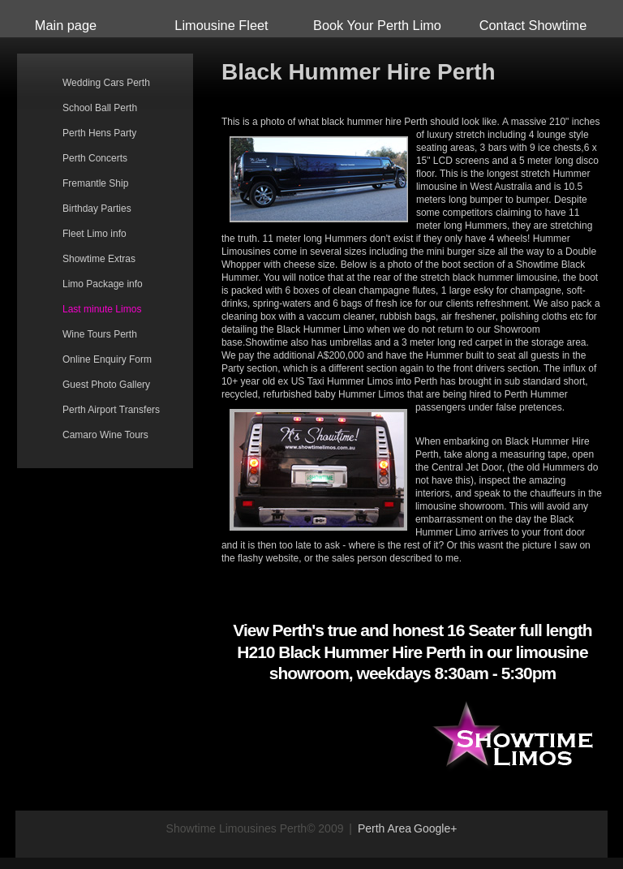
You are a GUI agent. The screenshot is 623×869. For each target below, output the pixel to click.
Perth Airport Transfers (111, 409)
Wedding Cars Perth (106, 82)
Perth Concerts (94, 158)
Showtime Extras (98, 259)
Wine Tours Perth (99, 334)
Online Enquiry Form (107, 359)
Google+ (435, 828)
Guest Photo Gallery (106, 384)
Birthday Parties (96, 208)
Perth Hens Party (99, 133)
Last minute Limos (101, 309)
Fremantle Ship (95, 183)
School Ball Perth (99, 108)
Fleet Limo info (94, 233)
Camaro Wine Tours (105, 435)
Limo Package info (102, 284)
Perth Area (384, 828)
